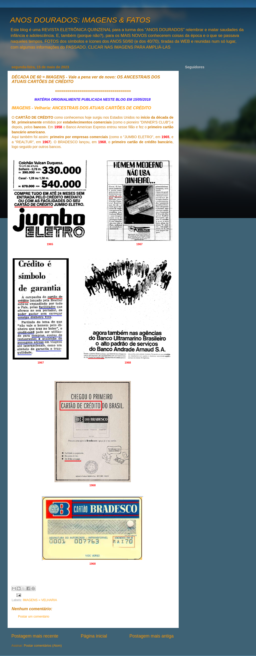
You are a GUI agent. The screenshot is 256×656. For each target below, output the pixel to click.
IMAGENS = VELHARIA (40, 600)
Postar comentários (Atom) (43, 645)
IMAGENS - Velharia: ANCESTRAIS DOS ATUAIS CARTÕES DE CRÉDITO (81, 108)
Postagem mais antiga (152, 636)
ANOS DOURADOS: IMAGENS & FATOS (80, 20)
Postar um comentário (33, 616)
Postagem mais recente (34, 636)
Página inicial (94, 636)
